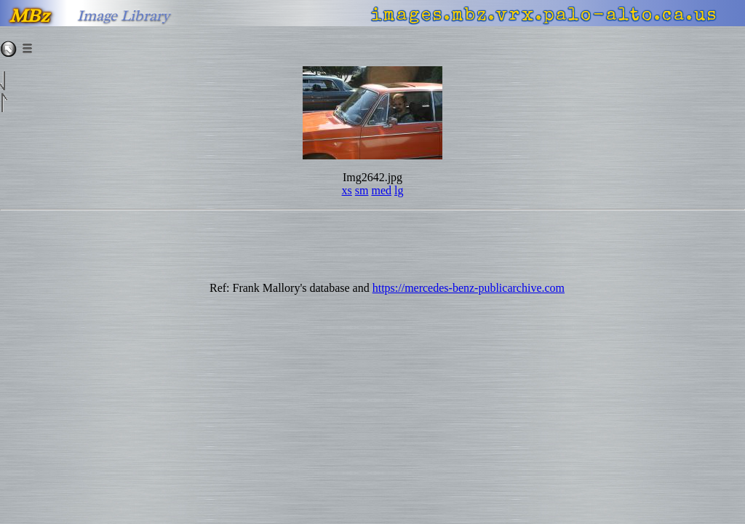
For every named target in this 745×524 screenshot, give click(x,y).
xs (347, 190)
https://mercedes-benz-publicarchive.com (468, 288)
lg (398, 190)
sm (362, 190)
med (381, 190)
